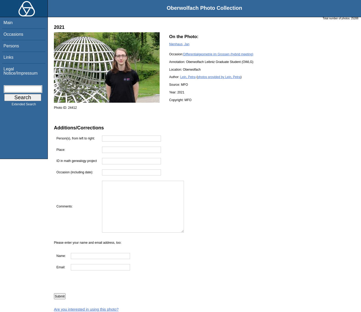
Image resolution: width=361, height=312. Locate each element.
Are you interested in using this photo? (86, 309)
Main (8, 22)
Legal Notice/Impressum (20, 71)
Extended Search (24, 105)
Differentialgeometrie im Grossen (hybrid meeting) (218, 54)
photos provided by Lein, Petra (218, 77)
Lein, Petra (188, 77)
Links (8, 57)
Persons (11, 46)
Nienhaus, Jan (179, 44)
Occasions (13, 34)
